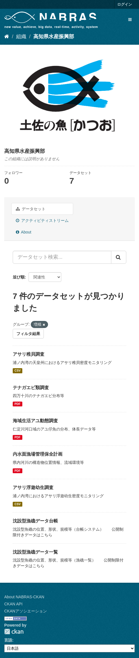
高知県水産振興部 (53, 36)
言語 (8, 640)
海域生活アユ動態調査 (35, 420)
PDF (17, 404)
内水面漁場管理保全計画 (37, 454)
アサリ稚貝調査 (28, 354)
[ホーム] (6, 36)
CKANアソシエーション (25, 611)
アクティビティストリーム (42, 220)
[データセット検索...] (62, 257)
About (23, 232)
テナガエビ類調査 (31, 387)
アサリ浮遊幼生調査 (33, 487)
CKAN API (13, 604)
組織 (21, 36)
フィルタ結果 (28, 333)
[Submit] (118, 257)
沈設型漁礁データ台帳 (35, 520)
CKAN (13, 632)
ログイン (124, 4)
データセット (30, 209)
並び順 (19, 277)
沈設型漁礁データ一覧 (35, 552)
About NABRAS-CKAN (24, 597)
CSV (17, 370)
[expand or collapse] (130, 19)
